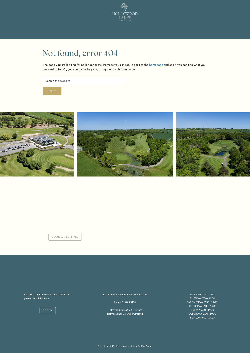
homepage (156, 65)
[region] (125, 216)
